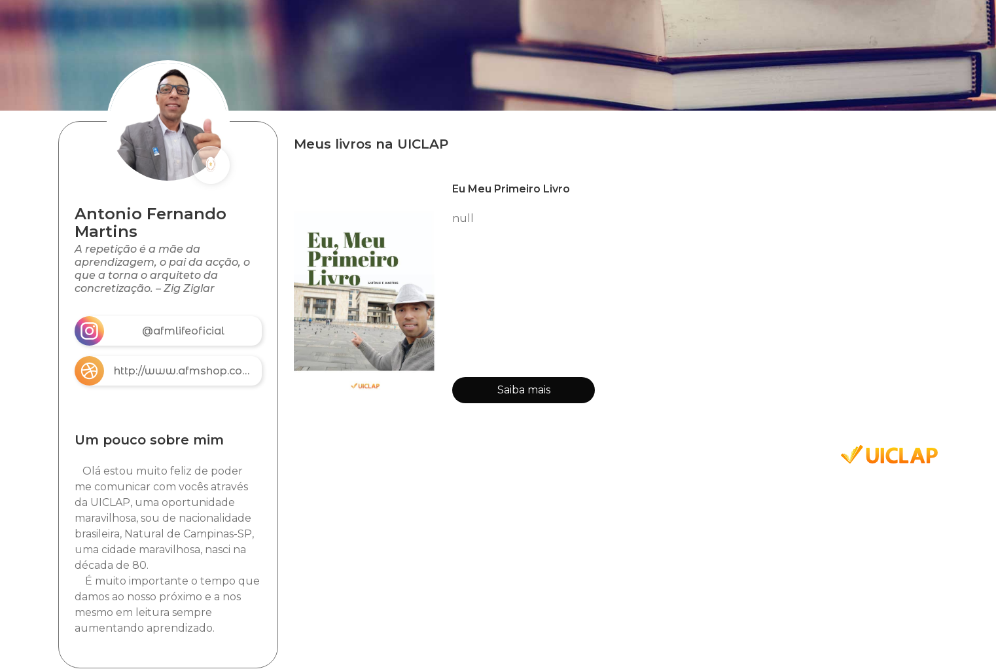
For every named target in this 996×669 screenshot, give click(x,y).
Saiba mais (523, 390)
